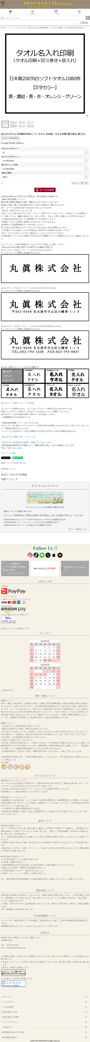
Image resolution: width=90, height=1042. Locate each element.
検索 (88, 18)
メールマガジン (8, 1002)
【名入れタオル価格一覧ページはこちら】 (19, 437)
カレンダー (45, 633)
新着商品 (32, 12)
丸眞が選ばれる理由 (10, 1017)
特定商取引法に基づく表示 (13, 1032)
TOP (10, 12)
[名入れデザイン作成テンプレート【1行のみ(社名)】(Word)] (26, 250)
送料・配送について (45, 696)
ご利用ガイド (7, 1027)
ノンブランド (11, 28)
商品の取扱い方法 (9, 1012)
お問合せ (45, 933)
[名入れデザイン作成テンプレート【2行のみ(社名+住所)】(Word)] (28, 288)
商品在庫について (45, 890)
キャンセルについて (45, 775)
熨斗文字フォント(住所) (10, 165)
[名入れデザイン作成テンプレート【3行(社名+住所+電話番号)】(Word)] (31, 326)
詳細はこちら (10, 760)
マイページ (6, 997)
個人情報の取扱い (9, 1037)
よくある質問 (7, 1007)
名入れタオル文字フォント (11, 157)
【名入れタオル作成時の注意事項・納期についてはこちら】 (26, 442)
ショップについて (9, 1022)
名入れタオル (21, 28)
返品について (45, 821)
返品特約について (8, 469)
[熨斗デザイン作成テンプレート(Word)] (17, 403)
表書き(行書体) (7, 173)
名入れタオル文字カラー (10, 148)
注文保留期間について (45, 916)
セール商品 (56, 12)
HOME (3, 28)
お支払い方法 (45, 581)
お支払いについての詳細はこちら (15, 628)
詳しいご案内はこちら (78, 529)
